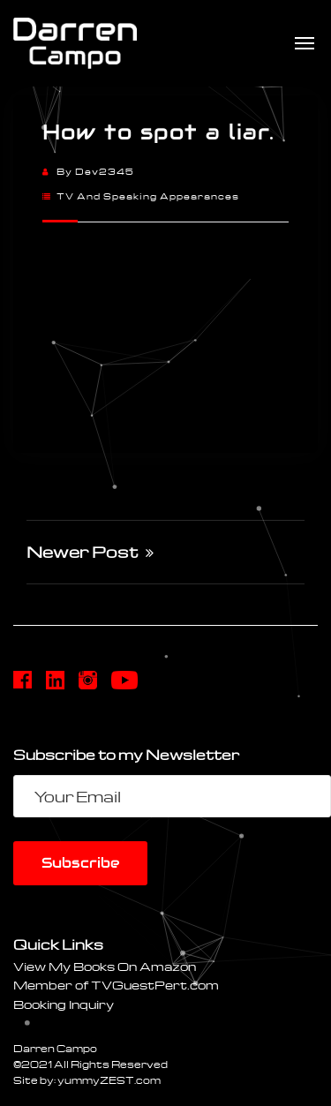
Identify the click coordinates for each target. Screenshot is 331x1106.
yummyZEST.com (109, 1080)
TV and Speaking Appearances (147, 196)
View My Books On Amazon (104, 966)
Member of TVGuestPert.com (116, 984)
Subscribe (80, 863)
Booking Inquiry (63, 1004)
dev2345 (104, 171)
